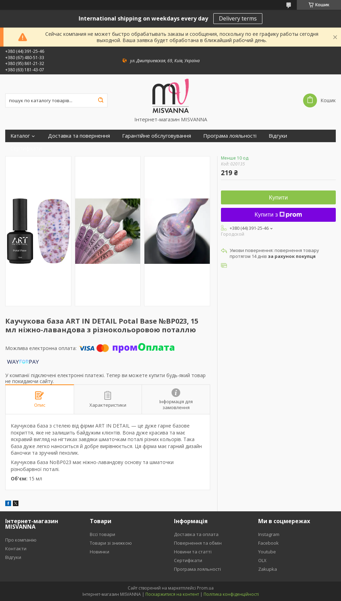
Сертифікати (26, 148)
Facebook (268, 543)
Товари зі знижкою (111, 543)
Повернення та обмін (198, 543)
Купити (278, 197)
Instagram (268, 534)
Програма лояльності (229, 135)
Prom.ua (205, 588)
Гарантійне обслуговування (156, 135)
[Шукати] (101, 100)
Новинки (99, 552)
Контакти (15, 548)
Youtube (267, 552)
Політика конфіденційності (231, 594)
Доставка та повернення (79, 135)
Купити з (278, 214)
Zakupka (267, 569)
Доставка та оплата (196, 534)
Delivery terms (238, 18)
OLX (262, 560)
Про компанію (21, 540)
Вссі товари (102, 534)
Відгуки (278, 135)
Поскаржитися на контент (172, 594)
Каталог (20, 135)
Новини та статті (193, 552)
